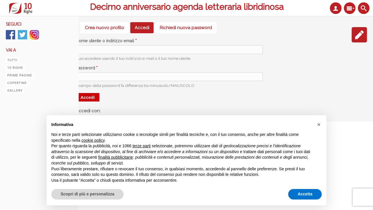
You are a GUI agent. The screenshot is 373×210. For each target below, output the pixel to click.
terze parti (142, 146)
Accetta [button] (305, 194)
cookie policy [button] (93, 140)
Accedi (144, 27)
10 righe (15, 68)
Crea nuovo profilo (104, 27)
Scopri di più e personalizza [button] (87, 194)
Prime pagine (19, 75)
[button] (318, 124)
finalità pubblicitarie (115, 157)
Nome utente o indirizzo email (106, 40)
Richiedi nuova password (186, 27)
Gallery (15, 90)
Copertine (17, 83)
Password (87, 68)
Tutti (12, 60)
